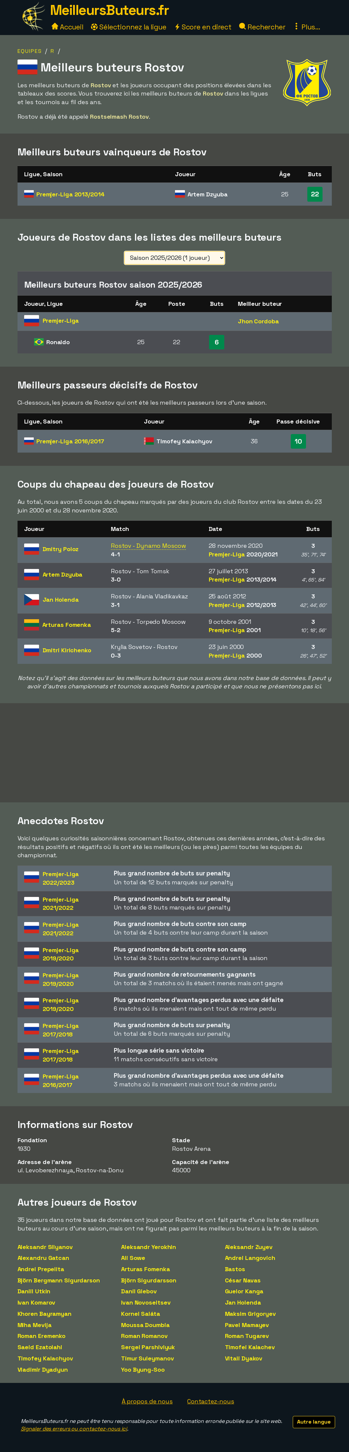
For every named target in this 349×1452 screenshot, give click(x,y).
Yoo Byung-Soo (143, 1369)
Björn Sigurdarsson (148, 1280)
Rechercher (262, 26)
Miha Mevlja (35, 1325)
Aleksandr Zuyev (249, 1247)
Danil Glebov (139, 1291)
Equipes (30, 51)
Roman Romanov (144, 1336)
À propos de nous (147, 1401)
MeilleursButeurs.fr (109, 10)
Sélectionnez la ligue (128, 26)
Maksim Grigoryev (250, 1313)
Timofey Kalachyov (45, 1358)
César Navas (243, 1280)
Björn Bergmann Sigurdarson (59, 1280)
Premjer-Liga (70, 194)
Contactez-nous (210, 1401)
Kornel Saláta (140, 1313)
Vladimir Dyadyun (43, 1369)
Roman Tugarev (247, 1336)
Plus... (306, 26)
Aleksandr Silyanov (45, 1247)
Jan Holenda (243, 1302)
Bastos (235, 1269)
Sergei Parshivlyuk (148, 1347)
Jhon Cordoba (258, 321)
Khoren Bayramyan (44, 1313)
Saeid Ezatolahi (40, 1347)
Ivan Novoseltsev (145, 1302)
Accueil (67, 26)
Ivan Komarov (37, 1302)
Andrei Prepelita (41, 1269)
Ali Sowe (133, 1258)
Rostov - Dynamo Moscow (148, 545)
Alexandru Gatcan (43, 1258)
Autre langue (314, 1421)
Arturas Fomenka (145, 1269)
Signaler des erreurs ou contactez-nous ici (74, 1428)
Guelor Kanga (244, 1291)
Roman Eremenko (42, 1336)
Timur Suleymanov (147, 1358)
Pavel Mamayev (247, 1325)
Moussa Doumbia (145, 1325)
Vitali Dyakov (244, 1358)
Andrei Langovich (250, 1258)
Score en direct (203, 26)
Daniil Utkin (34, 1291)
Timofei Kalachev (250, 1347)
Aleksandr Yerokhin (148, 1247)
